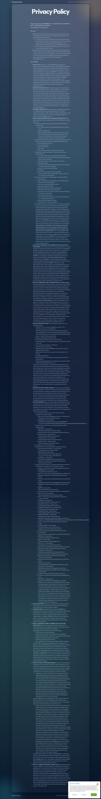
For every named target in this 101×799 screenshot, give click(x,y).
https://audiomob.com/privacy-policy (48, 471)
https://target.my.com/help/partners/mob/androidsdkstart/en (54, 534)
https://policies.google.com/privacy (60, 468)
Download (86, 2)
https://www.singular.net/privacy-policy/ (48, 443)
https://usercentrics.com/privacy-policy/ (48, 418)
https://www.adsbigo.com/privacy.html (48, 489)
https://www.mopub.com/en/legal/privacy (49, 541)
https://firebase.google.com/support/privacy (50, 439)
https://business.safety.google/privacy (48, 509)
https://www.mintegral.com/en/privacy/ (48, 537)
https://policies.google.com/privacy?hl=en (49, 436)
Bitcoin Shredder (79, 2)
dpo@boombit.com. (38, 86)
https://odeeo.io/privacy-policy (58, 548)
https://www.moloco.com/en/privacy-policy (49, 545)
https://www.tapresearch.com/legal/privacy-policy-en (52, 568)
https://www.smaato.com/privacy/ (59, 554)
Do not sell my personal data (50, 752)
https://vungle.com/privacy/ (58, 573)
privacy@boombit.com (39, 59)
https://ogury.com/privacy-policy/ (60, 546)
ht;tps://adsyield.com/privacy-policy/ (60, 482)
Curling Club (71, 2)
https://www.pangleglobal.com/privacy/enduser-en (51, 459)
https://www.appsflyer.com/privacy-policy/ (49, 430)
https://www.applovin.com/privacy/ (61, 473)
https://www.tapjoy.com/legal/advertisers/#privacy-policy (53, 564)
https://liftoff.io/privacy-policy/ (58, 530)
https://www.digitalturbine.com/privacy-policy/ (50, 495)
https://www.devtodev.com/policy (60, 432)
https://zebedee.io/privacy (58, 582)
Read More (82, 791)
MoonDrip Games (17, 2)
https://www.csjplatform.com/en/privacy (59, 491)
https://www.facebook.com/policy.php (48, 450)
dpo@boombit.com (44, 654)
